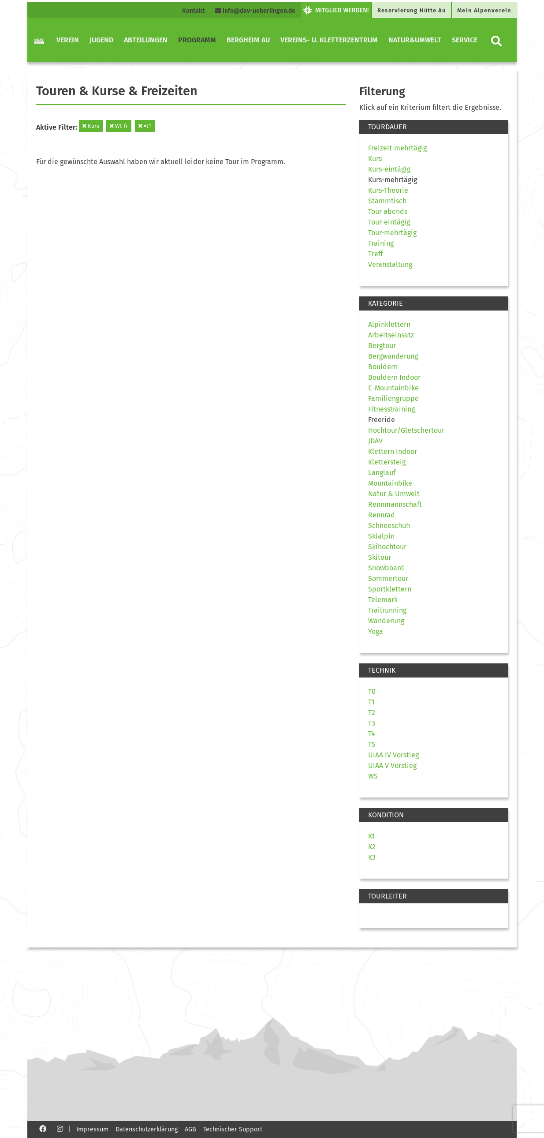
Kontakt (193, 11)
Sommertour (388, 578)
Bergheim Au (248, 40)
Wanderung (386, 621)
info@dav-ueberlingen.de (255, 11)
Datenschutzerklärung (147, 1129)
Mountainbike (390, 483)
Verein (67, 40)
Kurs (90, 126)
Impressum (92, 1129)
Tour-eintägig (389, 222)
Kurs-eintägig (389, 169)
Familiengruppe (393, 398)
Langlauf (381, 472)
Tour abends (387, 211)
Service (464, 40)
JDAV (375, 441)
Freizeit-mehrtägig (397, 148)
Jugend (101, 40)
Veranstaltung (390, 264)
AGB (190, 1129)
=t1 (144, 126)
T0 (372, 691)
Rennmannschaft (395, 504)
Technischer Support (232, 1129)
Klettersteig (387, 462)
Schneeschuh (389, 525)
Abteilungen (146, 40)
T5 (371, 744)
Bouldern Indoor (394, 377)
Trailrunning (387, 610)
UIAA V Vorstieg (392, 765)
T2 (371, 712)
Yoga (375, 631)
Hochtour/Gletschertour (406, 430)
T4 (371, 734)
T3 (371, 723)
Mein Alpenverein (484, 10)
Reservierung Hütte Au (411, 10)
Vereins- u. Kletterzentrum (329, 40)
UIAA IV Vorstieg (393, 755)
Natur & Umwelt (394, 494)
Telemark (383, 599)
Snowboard (386, 568)
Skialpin (381, 536)
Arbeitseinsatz (391, 335)
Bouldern (383, 367)
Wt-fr (119, 126)
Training (381, 243)
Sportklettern (389, 589)
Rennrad (381, 515)
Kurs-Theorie (388, 190)
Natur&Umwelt (414, 40)
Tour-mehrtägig (392, 232)
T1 (371, 702)
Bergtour (382, 345)
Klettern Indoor (392, 451)
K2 (372, 846)
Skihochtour (387, 547)
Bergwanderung (393, 356)
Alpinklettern (389, 324)
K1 (371, 836)
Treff (375, 254)
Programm (197, 40)
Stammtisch (387, 201)
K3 (372, 857)
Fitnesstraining (391, 409)
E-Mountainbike (393, 388)
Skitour (379, 557)
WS (373, 776)
